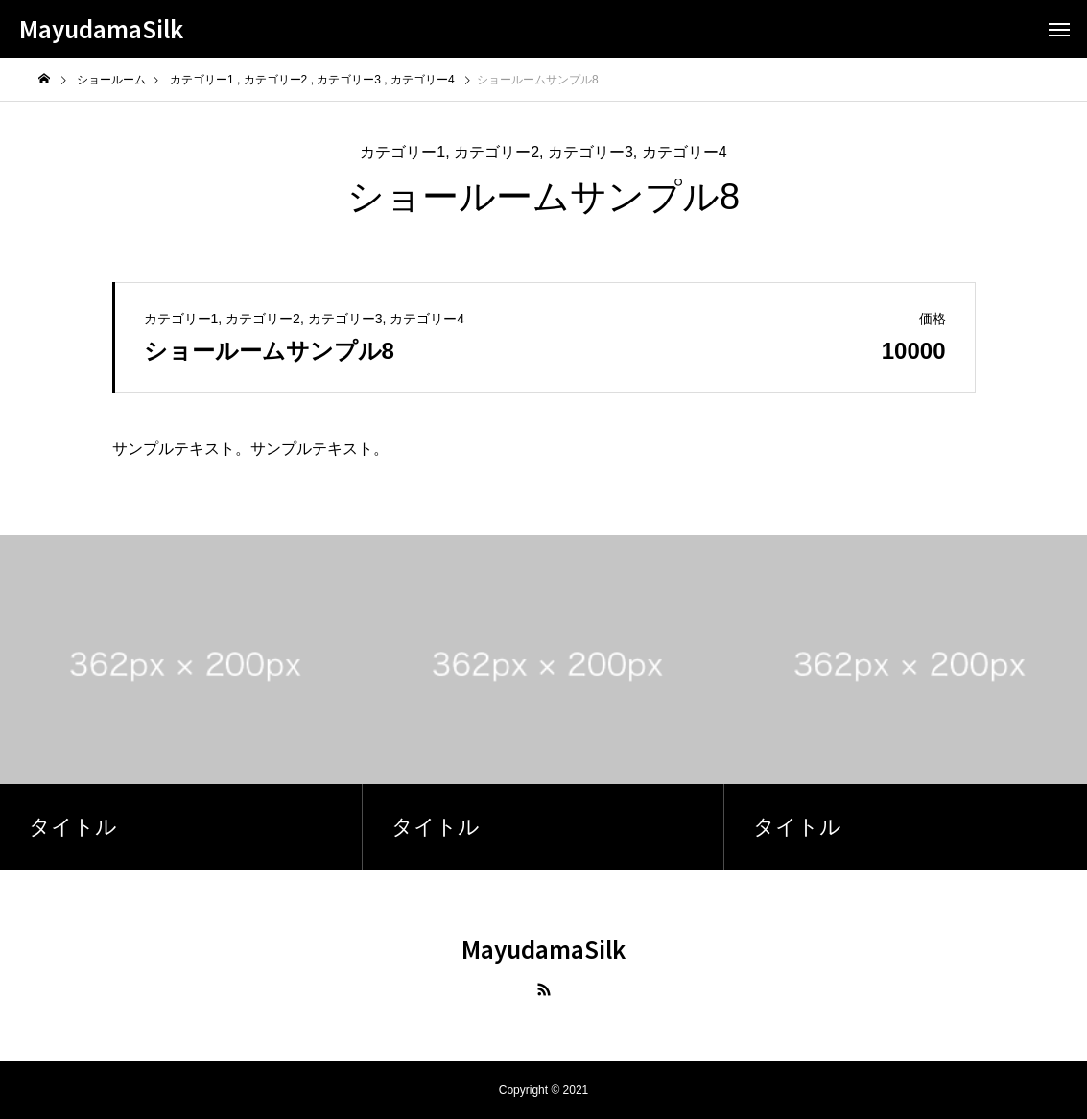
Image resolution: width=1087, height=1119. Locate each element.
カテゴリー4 (684, 152)
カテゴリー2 (496, 152)
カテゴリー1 (402, 152)
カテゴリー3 (590, 152)
